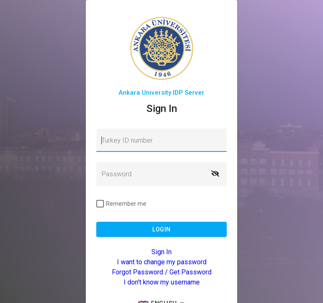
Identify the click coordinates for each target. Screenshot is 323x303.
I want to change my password (162, 262)
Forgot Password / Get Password (162, 272)
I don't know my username (162, 282)
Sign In (161, 252)
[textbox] (161, 140)
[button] (214, 173)
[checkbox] (121, 203)
